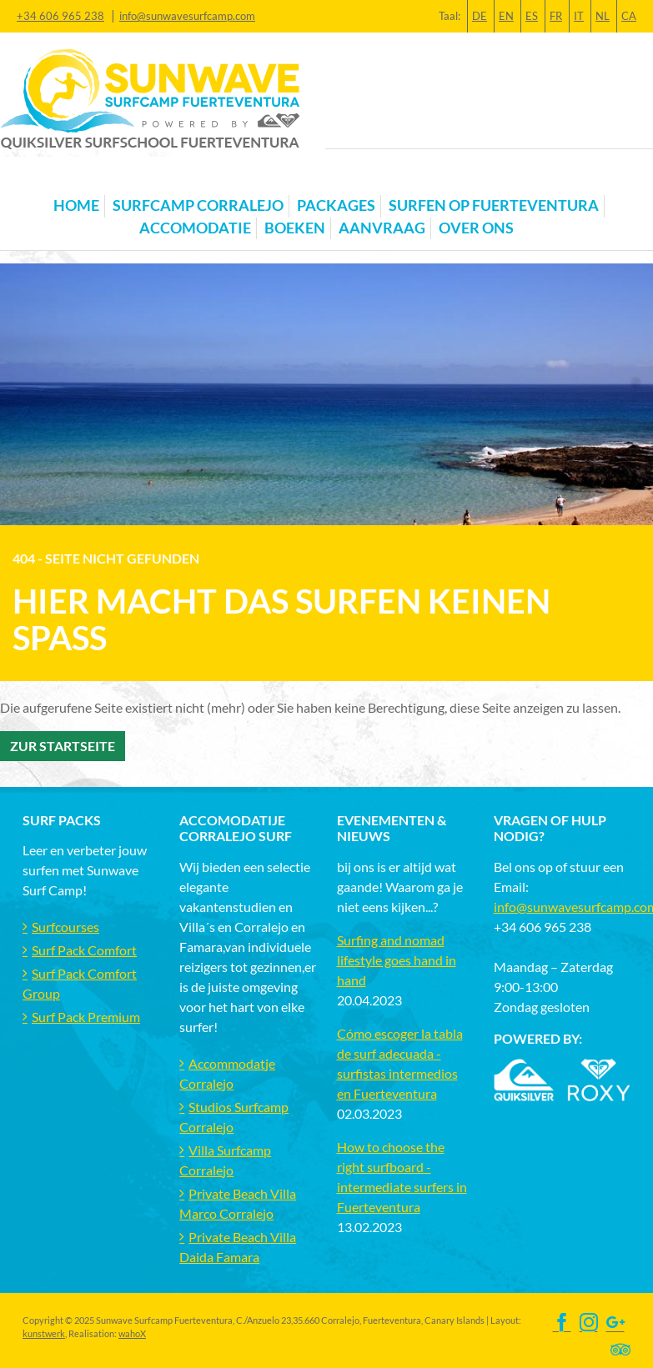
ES (531, 16)
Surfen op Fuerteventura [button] (494, 205)
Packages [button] (336, 205)
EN (506, 16)
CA (628, 16)
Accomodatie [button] (195, 228)
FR (556, 16)
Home (76, 205)
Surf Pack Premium (86, 1017)
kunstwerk (44, 1333)
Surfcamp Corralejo (198, 205)
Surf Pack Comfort (84, 950)
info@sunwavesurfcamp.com (187, 16)
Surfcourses (65, 927)
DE (479, 16)
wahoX (132, 1333)
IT (579, 16)
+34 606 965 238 (60, 16)
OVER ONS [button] (476, 228)
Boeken (294, 228)
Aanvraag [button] (382, 228)
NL (602, 16)
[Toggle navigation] (32, 179)
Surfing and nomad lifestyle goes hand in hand (396, 960)
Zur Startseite (62, 746)
